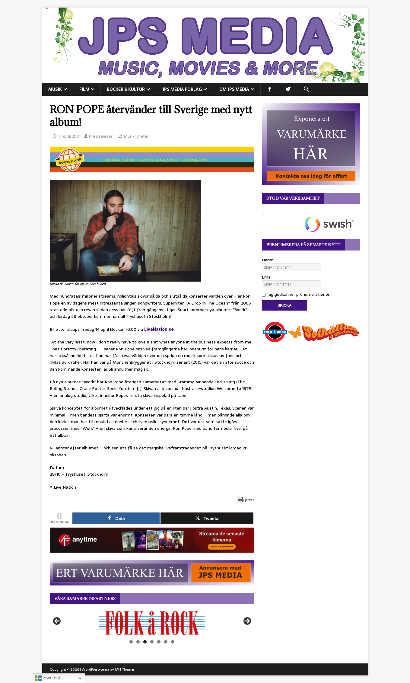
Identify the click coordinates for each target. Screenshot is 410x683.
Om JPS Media (234, 89)
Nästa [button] (246, 621)
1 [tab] (131, 641)
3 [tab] (145, 641)
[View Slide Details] (152, 623)
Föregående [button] (57, 621)
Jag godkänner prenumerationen (296, 294)
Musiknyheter (136, 136)
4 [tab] (152, 641)
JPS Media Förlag (182, 89)
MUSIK (55, 89)
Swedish (48, 678)
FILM (84, 89)
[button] (306, 89)
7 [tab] (172, 641)
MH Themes (125, 669)
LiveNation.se (159, 329)
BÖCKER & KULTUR (126, 89)
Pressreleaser (101, 136)
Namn (268, 260)
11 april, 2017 (69, 136)
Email (267, 277)
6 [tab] (165, 641)
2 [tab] (138, 641)
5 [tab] (159, 641)
